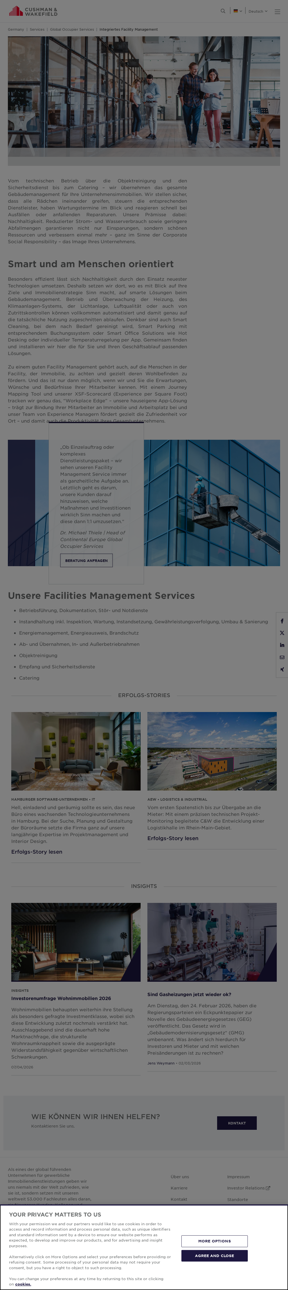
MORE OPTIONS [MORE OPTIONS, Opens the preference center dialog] (214, 1241)
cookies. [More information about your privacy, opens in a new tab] (23, 1284)
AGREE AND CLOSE (214, 1255)
